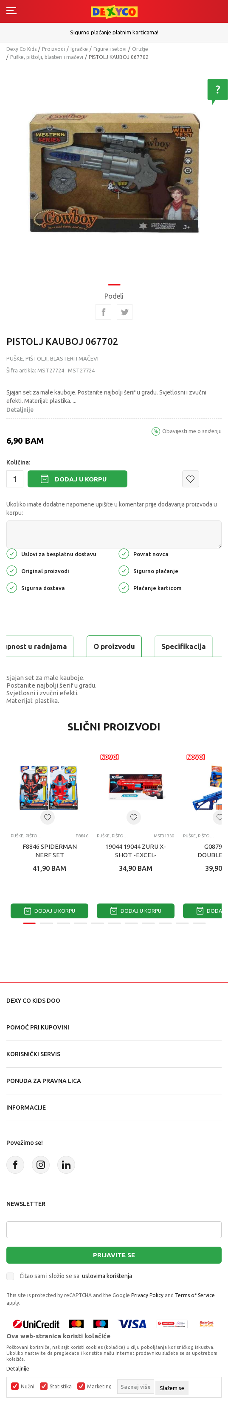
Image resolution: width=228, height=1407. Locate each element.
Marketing (99, 1386)
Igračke (79, 49)
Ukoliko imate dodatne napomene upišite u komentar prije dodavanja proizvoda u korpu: (111, 508)
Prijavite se (114, 1255)
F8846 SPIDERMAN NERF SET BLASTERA (50, 855)
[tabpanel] (114, 172)
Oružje (140, 49)
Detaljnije (20, 409)
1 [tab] (114, 284)
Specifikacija (183, 646)
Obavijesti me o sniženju (192, 431)
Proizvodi (53, 49)
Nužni (27, 1386)
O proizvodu (114, 646)
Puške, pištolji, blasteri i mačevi (46, 57)
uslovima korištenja (107, 1276)
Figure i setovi (110, 49)
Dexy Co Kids (21, 49)
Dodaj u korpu (81, 479)
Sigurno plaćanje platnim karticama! (114, 32)
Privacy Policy (147, 1295)
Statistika (61, 1386)
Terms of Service (195, 1295)
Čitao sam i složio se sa (76, 1276)
